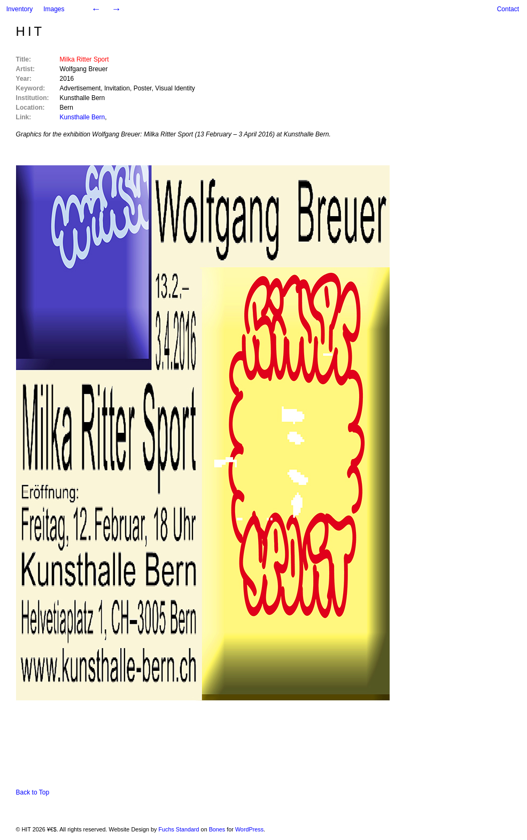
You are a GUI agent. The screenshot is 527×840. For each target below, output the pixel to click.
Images (53, 9)
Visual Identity (175, 88)
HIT (30, 31)
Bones (217, 829)
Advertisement (80, 88)
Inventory (19, 9)
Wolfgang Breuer (84, 69)
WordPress (249, 829)
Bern (66, 107)
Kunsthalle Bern (82, 98)
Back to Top (32, 792)
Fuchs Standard (178, 829)
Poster (143, 88)
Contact (508, 9)
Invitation (117, 88)
